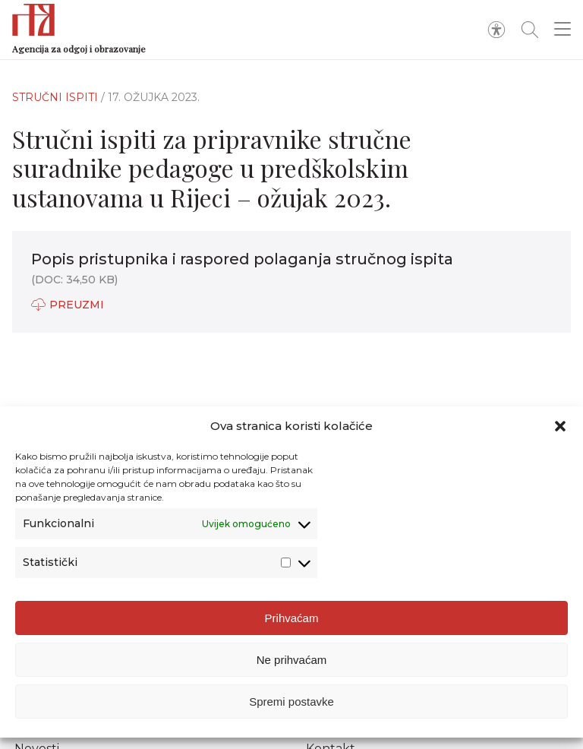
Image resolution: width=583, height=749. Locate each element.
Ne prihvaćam (292, 659)
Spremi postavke (291, 701)
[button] (560, 426)
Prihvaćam (292, 618)
